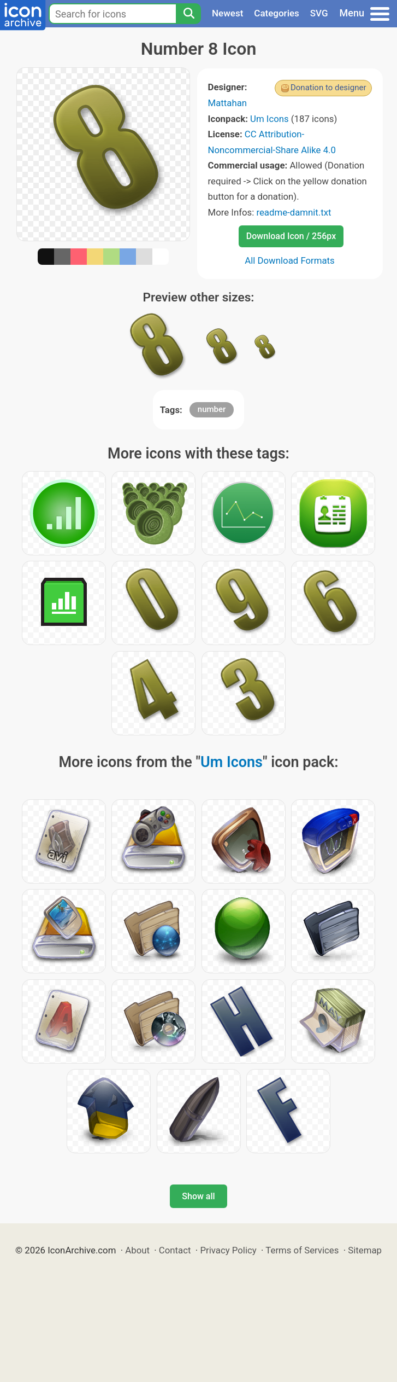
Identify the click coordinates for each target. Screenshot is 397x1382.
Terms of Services (302, 1250)
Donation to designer (328, 87)
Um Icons (269, 118)
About (137, 1250)
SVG (319, 13)
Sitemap (365, 1250)
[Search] (188, 13)
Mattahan (227, 102)
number (212, 409)
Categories (276, 13)
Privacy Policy (228, 1250)
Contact (175, 1250)
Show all (198, 1196)
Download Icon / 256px (291, 236)
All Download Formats (290, 260)
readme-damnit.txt (293, 212)
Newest (227, 13)
